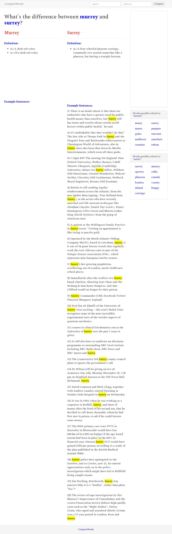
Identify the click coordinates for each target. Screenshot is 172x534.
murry (138, 123)
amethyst (156, 139)
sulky (154, 172)
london (139, 183)
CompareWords (13, 4)
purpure (156, 129)
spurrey (139, 172)
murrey (89, 17)
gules (138, 134)
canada (155, 177)
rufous (155, 145)
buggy (155, 188)
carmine (140, 145)
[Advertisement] (33, 77)
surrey (12, 23)
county (155, 183)
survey (139, 166)
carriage (140, 193)
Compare (158, 3)
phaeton (140, 177)
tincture (156, 134)
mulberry (140, 139)
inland (139, 188)
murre (138, 129)
